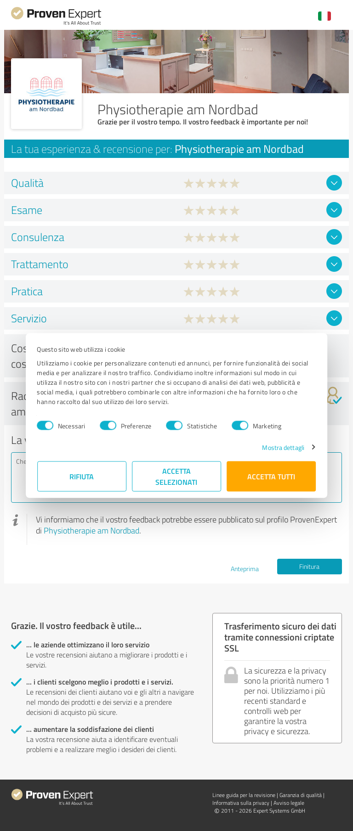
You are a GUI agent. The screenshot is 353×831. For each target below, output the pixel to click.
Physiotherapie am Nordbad (91, 530)
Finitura (309, 566)
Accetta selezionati (177, 476)
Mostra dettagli (283, 447)
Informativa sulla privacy (240, 803)
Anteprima (245, 568)
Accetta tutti (271, 476)
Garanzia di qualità (300, 795)
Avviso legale (288, 803)
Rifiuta (82, 476)
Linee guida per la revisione (243, 795)
